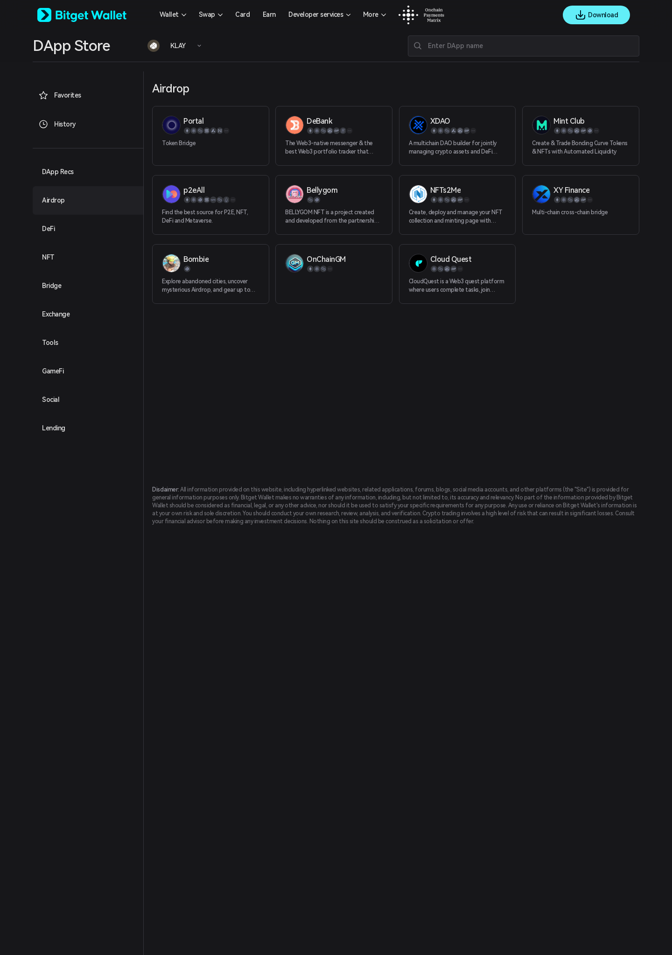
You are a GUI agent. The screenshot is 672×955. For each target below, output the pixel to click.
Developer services (315, 14)
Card (242, 14)
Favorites (59, 95)
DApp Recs (58, 172)
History (57, 124)
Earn (269, 14)
